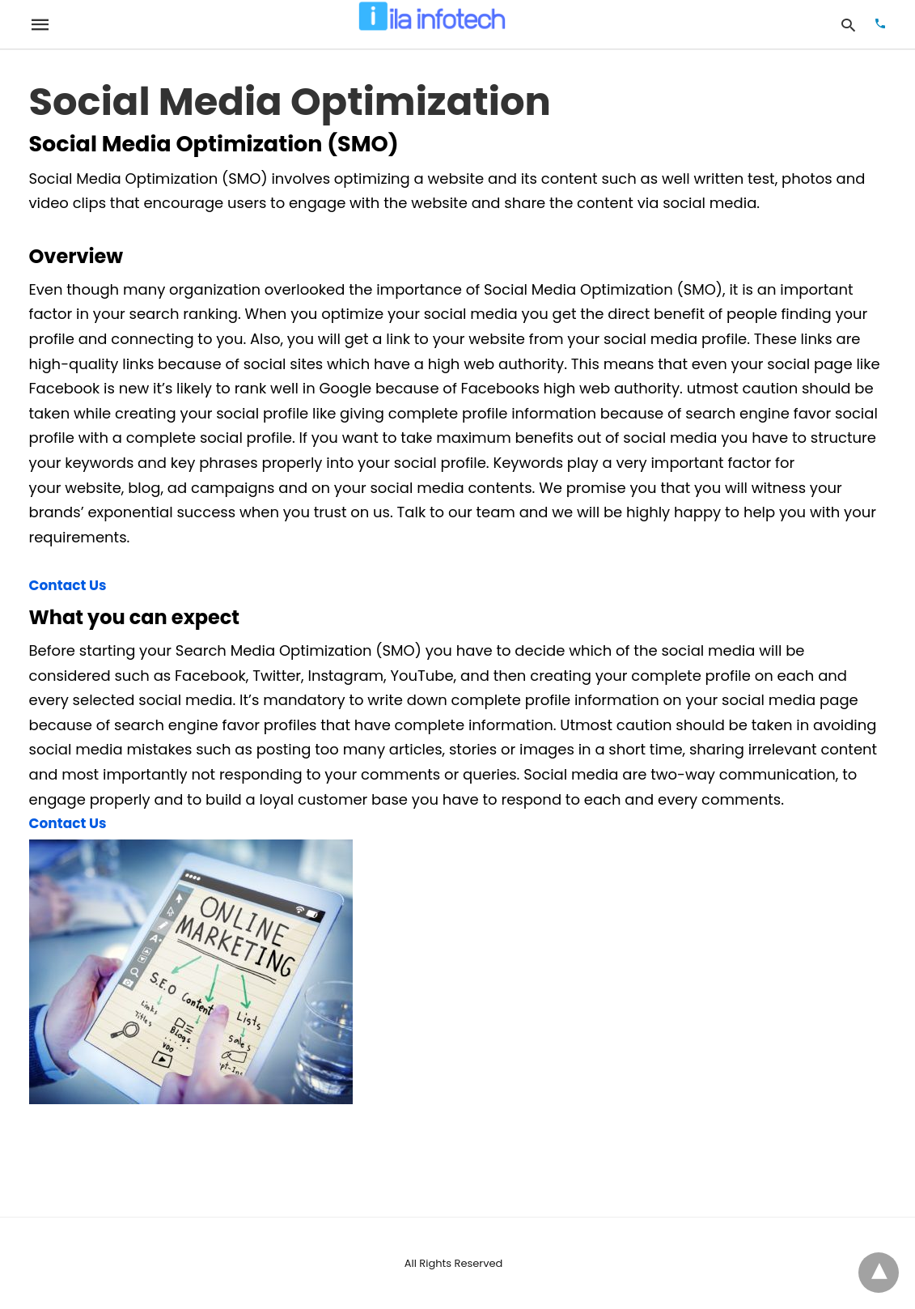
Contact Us (68, 585)
